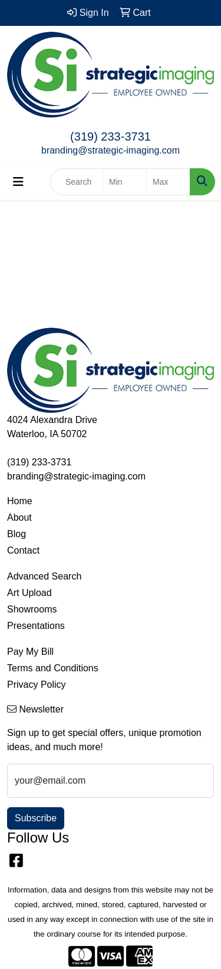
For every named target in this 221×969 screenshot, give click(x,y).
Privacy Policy (36, 685)
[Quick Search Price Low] (125, 181)
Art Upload (29, 593)
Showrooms (32, 609)
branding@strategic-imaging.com (110, 150)
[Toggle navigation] (18, 182)
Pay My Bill (30, 652)
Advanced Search (44, 576)
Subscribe (36, 818)
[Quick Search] (76, 181)
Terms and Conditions (52, 668)
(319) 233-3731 (110, 136)
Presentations (36, 626)
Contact (23, 550)
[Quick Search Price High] (168, 181)
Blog (16, 534)
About (19, 517)
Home (19, 501)
